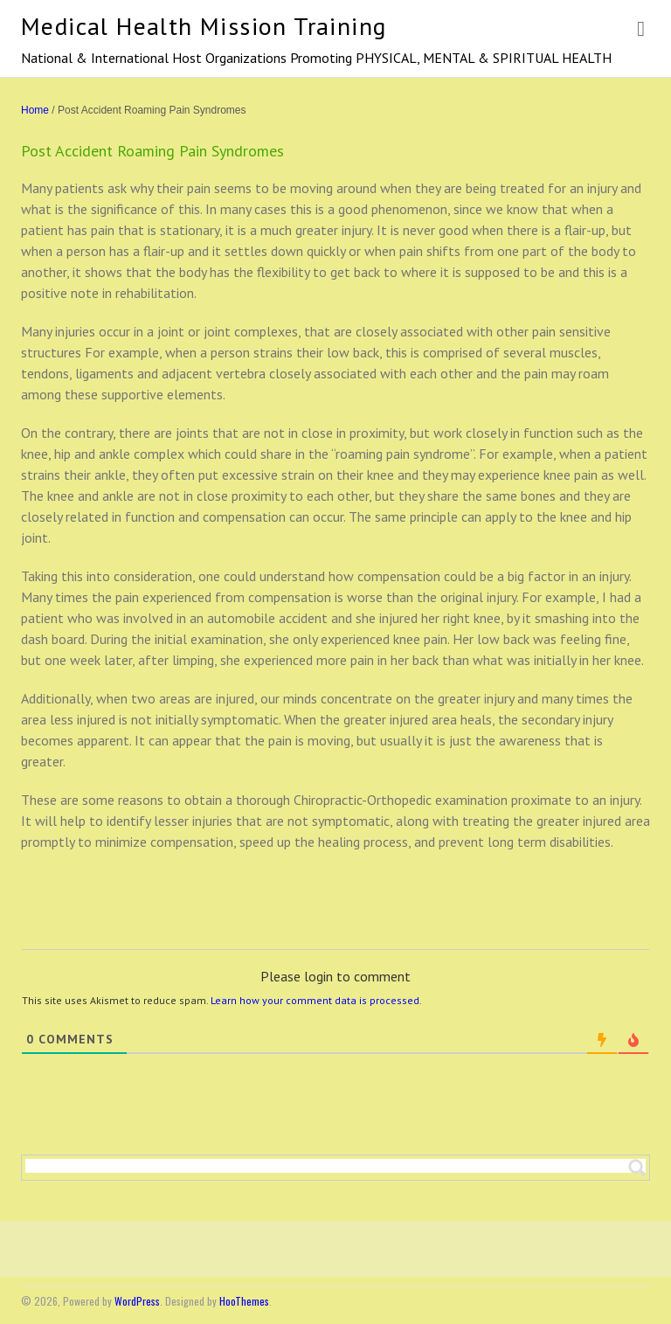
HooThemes (244, 1300)
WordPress (137, 1300)
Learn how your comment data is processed (315, 1000)
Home (35, 110)
